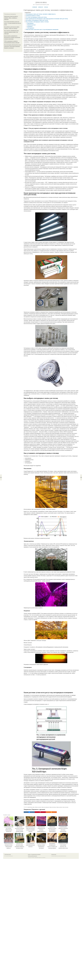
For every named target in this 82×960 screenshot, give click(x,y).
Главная (34, 7)
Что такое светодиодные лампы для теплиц (36, 17)
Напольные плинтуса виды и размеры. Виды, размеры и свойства (11, 18)
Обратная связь (53, 882)
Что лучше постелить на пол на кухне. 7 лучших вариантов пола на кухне (12, 23)
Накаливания (30, 23)
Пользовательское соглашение (35, 882)
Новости (40, 7)
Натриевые (29, 26)
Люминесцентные (31, 24)
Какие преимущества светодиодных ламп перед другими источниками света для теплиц (47, 18)
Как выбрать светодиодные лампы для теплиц (37, 20)
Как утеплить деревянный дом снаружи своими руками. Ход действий (11, 32)
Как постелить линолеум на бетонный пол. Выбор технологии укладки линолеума (12, 37)
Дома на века (41, 2)
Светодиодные (30, 28)
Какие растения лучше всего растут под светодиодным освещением (42, 29)
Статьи (46, 7)
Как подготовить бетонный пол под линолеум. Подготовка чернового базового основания (12, 46)
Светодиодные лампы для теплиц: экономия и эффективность (41, 14)
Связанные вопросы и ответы (33, 15)
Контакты (29, 882)
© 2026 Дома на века (7, 882)
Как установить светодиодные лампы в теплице (37, 21)
